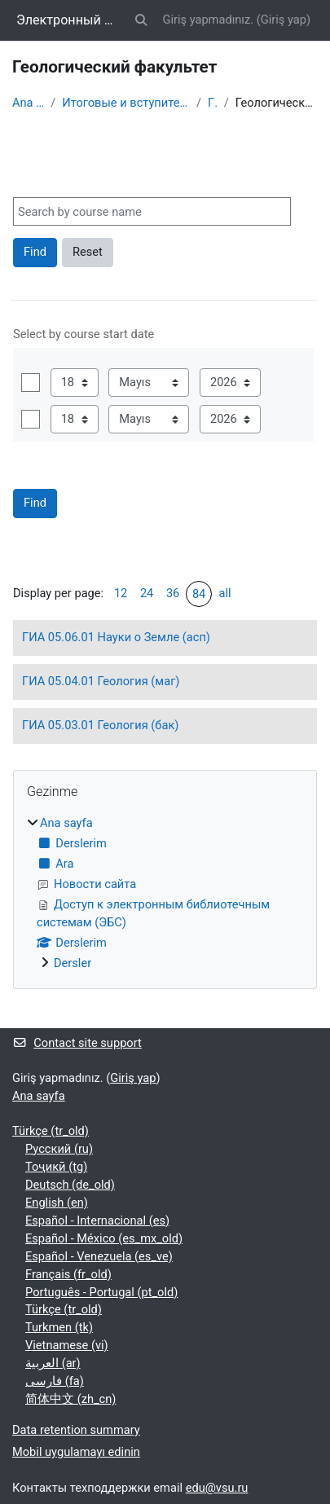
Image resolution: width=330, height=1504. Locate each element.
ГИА (213, 102)
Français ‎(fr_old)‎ (68, 1274)
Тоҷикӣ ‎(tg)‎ (56, 1166)
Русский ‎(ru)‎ (59, 1148)
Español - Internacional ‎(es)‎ (97, 1220)
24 (146, 593)
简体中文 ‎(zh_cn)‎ (70, 1399)
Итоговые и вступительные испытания (126, 102)
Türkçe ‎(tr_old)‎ (50, 1131)
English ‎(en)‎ (56, 1202)
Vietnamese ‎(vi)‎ (66, 1345)
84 (198, 594)
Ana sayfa (28, 102)
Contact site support (77, 1043)
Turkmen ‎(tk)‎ (59, 1327)
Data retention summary (76, 1430)
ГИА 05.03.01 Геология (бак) (100, 725)
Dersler (72, 963)
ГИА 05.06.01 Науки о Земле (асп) (116, 637)
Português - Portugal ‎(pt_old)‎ (101, 1292)
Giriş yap (283, 19)
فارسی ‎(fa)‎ (54, 1381)
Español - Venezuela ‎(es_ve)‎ (99, 1256)
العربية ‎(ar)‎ (53, 1363)
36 (172, 593)
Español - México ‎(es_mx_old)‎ (104, 1238)
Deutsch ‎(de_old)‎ (70, 1184)
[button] (141, 20)
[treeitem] (165, 894)
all (225, 593)
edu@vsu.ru (217, 1487)
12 (120, 593)
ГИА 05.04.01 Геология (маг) (100, 681)
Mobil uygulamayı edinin (76, 1452)
